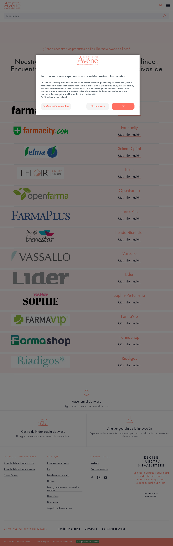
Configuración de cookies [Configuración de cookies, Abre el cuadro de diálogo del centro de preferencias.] (56, 106)
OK (123, 106)
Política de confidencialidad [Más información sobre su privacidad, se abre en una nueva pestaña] (54, 97)
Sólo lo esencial (97, 106)
